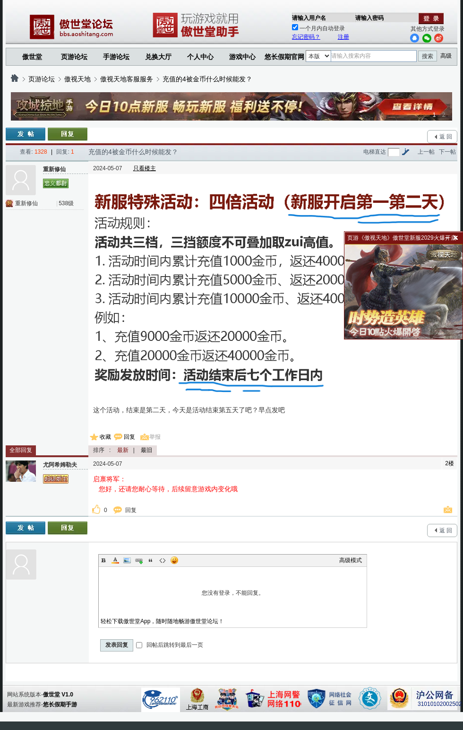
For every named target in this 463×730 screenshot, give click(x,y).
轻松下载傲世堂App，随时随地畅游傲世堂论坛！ (162, 621)
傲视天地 (77, 79)
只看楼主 (144, 168)
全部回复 (20, 450)
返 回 (445, 136)
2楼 (449, 463)
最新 (123, 450)
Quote (150, 560)
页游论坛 (74, 57)
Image (127, 560)
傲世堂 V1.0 (58, 694)
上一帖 (426, 151)
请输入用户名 (309, 18)
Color (115, 560)
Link (139, 560)
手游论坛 (116, 57)
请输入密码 (369, 18)
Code (162, 560)
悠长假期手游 (60, 704)
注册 (343, 37)
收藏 (105, 437)
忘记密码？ (306, 37)
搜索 (427, 56)
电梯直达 (374, 151)
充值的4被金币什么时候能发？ (207, 79)
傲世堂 (32, 57)
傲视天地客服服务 (126, 79)
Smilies (174, 560)
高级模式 (350, 560)
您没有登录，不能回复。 (233, 593)
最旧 (146, 450)
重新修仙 (26, 203)
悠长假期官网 (284, 57)
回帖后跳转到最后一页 (169, 645)
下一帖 (447, 151)
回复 (129, 437)
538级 (66, 203)
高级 (446, 55)
